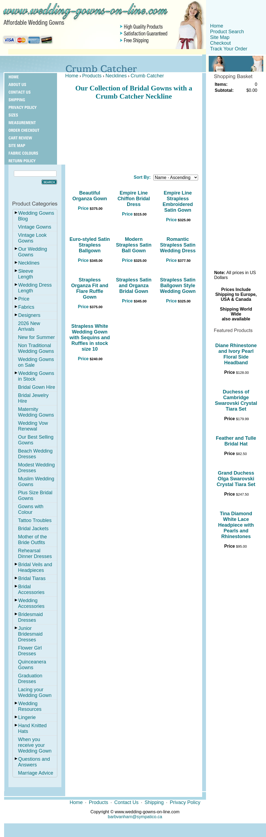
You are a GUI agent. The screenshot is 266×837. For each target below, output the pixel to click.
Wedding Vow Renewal (33, 426)
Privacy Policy (185, 802)
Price (23, 299)
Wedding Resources (29, 706)
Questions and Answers (34, 762)
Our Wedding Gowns (32, 251)
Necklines (29, 263)
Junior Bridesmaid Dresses (30, 634)
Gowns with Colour (30, 509)
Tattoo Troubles (35, 520)
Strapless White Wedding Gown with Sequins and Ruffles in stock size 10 (90, 337)
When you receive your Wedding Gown (35, 745)
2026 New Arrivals (29, 326)
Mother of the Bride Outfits (32, 539)
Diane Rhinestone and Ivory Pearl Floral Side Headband (236, 354)
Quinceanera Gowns (32, 664)
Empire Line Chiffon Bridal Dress (134, 198)
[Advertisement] (133, 135)
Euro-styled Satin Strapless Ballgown (90, 244)
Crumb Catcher (147, 75)
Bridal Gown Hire (36, 387)
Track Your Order (228, 48)
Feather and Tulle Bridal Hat (236, 441)
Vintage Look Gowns (32, 238)
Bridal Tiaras (32, 578)
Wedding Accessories (31, 603)
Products (91, 75)
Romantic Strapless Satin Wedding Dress (178, 244)
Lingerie (27, 717)
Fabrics (26, 307)
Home (216, 26)
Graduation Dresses (30, 678)
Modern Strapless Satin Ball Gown (133, 244)
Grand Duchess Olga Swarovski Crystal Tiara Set (236, 478)
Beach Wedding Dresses (35, 453)
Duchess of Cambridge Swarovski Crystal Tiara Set (236, 400)
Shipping (154, 802)
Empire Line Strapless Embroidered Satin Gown (178, 201)
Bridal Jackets (33, 528)
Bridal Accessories (31, 589)
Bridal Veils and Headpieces (35, 567)
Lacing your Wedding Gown (35, 692)
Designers (29, 315)
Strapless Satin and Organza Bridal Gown (133, 285)
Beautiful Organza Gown (89, 195)
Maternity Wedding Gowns (36, 412)
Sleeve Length (25, 274)
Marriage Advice (35, 773)
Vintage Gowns (34, 227)
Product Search (227, 31)
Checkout (220, 43)
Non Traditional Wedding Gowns (36, 348)
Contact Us (126, 802)
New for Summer (36, 337)
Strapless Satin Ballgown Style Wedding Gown (178, 285)
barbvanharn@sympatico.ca (135, 816)
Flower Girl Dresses (30, 650)
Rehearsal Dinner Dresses (35, 553)
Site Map (219, 37)
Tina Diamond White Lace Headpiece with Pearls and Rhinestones (236, 525)
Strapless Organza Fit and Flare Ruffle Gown (89, 288)
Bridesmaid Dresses (30, 617)
